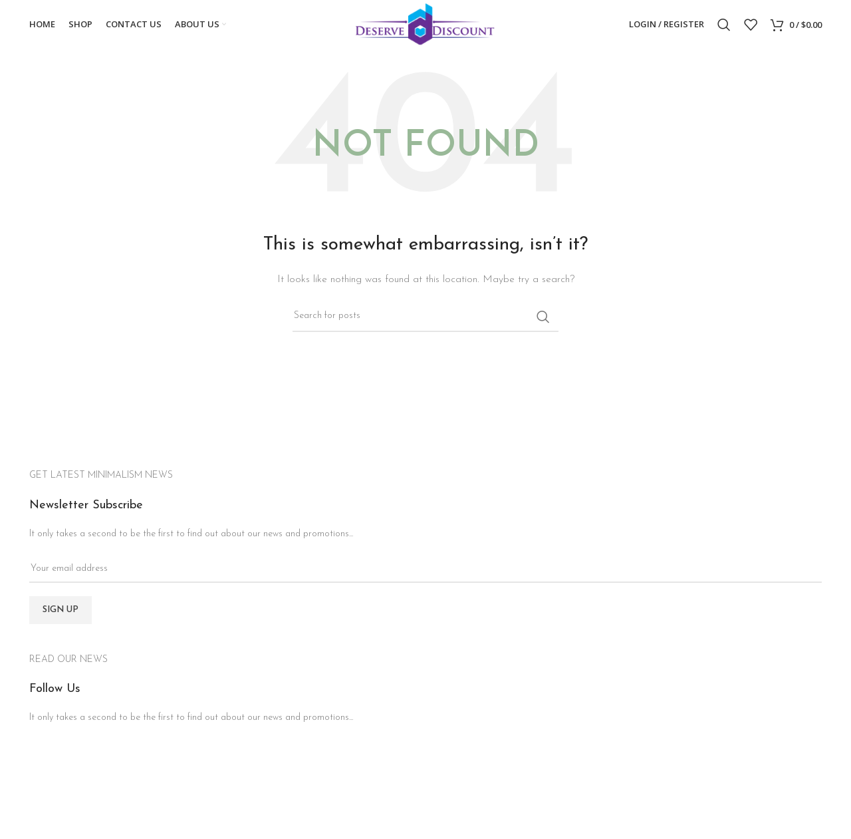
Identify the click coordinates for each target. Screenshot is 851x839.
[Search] (724, 28)
